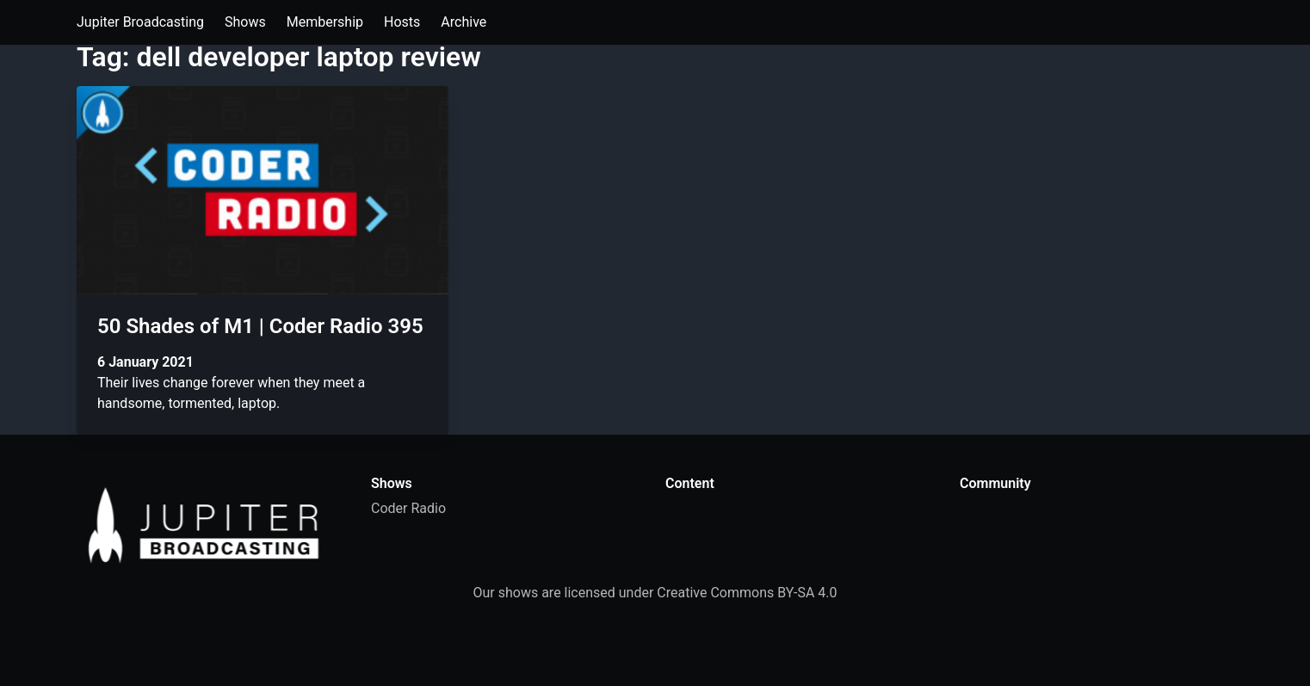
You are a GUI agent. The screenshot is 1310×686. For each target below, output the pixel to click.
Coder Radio (408, 508)
